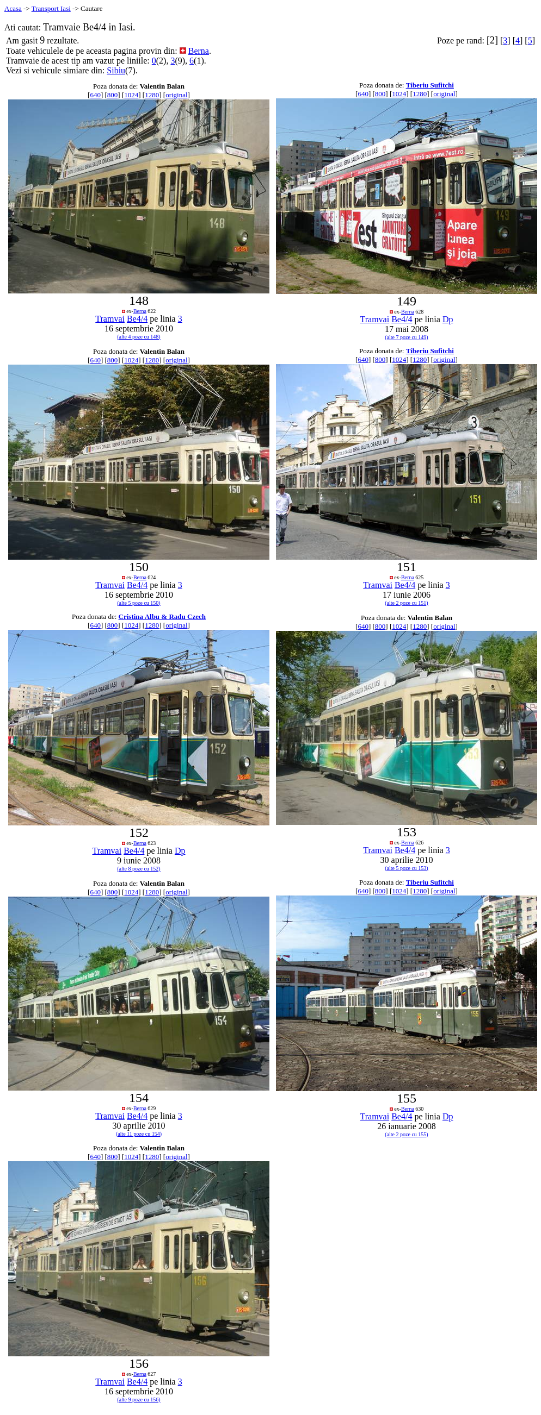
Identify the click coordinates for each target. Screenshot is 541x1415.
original (176, 95)
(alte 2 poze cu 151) (406, 603)
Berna (198, 50)
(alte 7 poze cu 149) (406, 337)
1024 (131, 95)
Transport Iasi (51, 8)
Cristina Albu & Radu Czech (162, 616)
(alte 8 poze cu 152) (138, 869)
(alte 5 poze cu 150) (138, 603)
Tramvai (110, 318)
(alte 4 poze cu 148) (138, 337)
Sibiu (116, 70)
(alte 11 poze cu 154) (139, 1134)
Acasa (13, 8)
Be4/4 (137, 318)
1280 (152, 95)
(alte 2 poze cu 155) (406, 1134)
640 (95, 95)
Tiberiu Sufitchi (430, 85)
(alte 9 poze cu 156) (138, 1400)
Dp (447, 319)
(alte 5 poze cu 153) (406, 868)
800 (112, 95)
